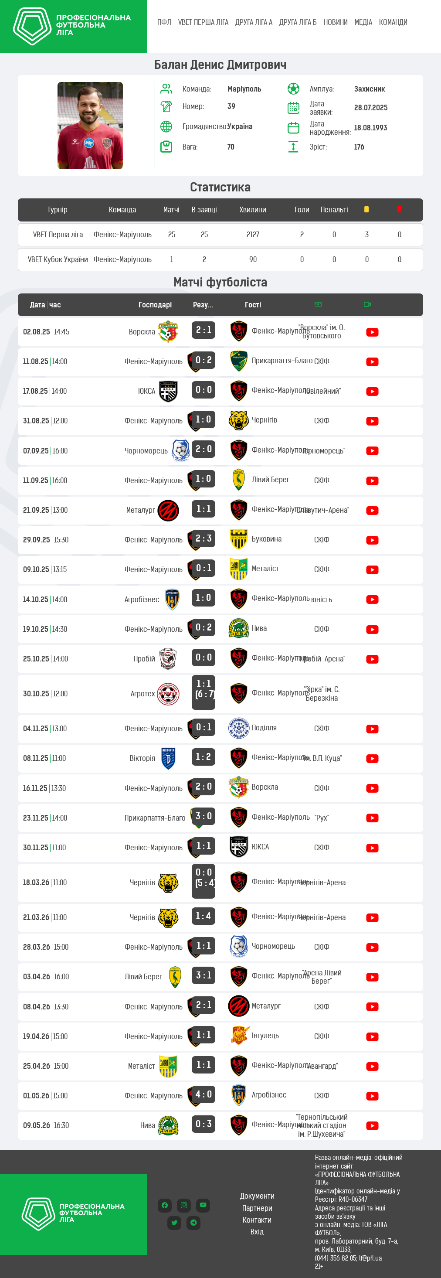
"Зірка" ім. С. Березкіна (321, 693)
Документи (257, 1196)
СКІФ (321, 361)
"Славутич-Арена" (322, 510)
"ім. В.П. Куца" (322, 758)
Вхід (257, 1231)
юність (321, 599)
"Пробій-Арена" (321, 658)
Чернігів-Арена (322, 882)
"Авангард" (322, 1066)
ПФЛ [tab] (164, 22)
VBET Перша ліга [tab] (203, 22)
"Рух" (322, 818)
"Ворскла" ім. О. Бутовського (322, 331)
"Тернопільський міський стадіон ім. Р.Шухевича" (322, 1125)
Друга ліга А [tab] (253, 22)
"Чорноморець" (322, 450)
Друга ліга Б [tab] (298, 22)
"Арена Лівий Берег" (322, 976)
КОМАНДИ (393, 22)
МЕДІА (363, 22)
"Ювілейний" (322, 391)
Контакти (257, 1220)
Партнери (257, 1208)
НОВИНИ (336, 22)
